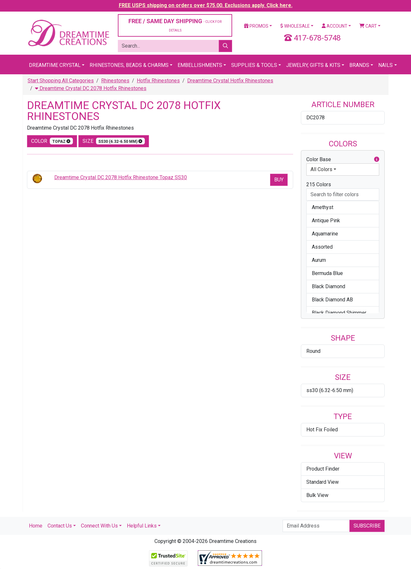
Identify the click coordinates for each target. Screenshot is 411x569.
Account (334, 26)
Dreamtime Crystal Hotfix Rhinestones (230, 81)
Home (35, 526)
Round (313, 351)
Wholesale (295, 26)
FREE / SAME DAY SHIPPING (175, 25)
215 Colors (318, 184)
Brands (359, 65)
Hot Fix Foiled (322, 430)
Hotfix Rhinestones (158, 81)
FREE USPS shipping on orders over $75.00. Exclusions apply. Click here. (206, 5)
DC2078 (315, 118)
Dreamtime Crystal (55, 65)
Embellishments (200, 65)
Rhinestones (115, 81)
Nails (385, 65)
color (52, 141)
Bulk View (317, 495)
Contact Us (60, 526)
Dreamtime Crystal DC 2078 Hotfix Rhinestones (90, 88)
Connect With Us (99, 526)
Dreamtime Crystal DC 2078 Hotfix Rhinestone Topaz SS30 (120, 177)
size (114, 141)
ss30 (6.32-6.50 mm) (329, 390)
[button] (376, 159)
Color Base (342, 159)
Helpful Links (142, 526)
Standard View (322, 482)
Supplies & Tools (254, 65)
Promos (256, 26)
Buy (279, 180)
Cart (368, 26)
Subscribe (367, 526)
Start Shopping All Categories (61, 81)
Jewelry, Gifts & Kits (313, 65)
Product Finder (322, 469)
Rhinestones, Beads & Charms (129, 65)
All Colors (321, 169)
